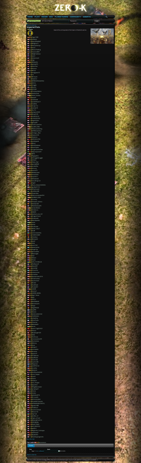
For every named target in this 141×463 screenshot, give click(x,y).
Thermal (34, 322)
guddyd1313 (36, 187)
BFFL (33, 154)
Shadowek (35, 218)
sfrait (33, 224)
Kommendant (36, 399)
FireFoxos (35, 337)
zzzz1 (33, 56)
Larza (33, 376)
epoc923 (34, 385)
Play (37, 16)
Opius (34, 378)
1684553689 (36, 235)
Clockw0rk (35, 174)
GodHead (35, 285)
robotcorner (35, 272)
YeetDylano (35, 316)
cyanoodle (35, 362)
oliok (33, 222)
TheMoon (35, 407)
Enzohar (34, 351)
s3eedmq (35, 318)
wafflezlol (35, 358)
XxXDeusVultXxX (37, 372)
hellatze (34, 39)
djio (33, 297)
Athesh (34, 160)
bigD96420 (35, 308)
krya (33, 345)
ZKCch (34, 299)
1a (33, 75)
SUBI (33, 231)
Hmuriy (34, 168)
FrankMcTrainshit (37, 401)
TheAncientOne (36, 124)
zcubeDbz (35, 166)
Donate (87, 16)
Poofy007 (35, 287)
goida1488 (35, 405)
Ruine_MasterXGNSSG (39, 185)
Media (44, 16)
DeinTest (34, 66)
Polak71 (34, 347)
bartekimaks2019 (37, 276)
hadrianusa (35, 93)
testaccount (35, 58)
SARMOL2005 (36, 197)
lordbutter (35, 226)
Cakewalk (35, 99)
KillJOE (34, 212)
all (37, 451)
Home (30, 16)
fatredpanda (36, 220)
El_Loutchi (35, 397)
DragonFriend (36, 216)
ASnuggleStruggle (37, 158)
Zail (33, 256)
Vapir (33, 306)
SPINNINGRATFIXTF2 (38, 403)
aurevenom (35, 280)
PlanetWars (61, 16)
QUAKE (34, 89)
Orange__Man (36, 133)
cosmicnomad (36, 410)
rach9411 (35, 176)
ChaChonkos (36, 278)
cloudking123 (36, 181)
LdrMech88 (35, 191)
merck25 (35, 170)
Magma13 (35, 43)
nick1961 (35, 245)
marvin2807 (36, 52)
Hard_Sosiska (36, 95)
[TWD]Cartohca (36, 131)
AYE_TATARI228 (37, 262)
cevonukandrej (36, 233)
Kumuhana (35, 341)
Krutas (34, 283)
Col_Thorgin (35, 382)
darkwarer (35, 432)
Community (75, 16)
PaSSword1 (35, 264)
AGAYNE (34, 268)
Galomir (34, 79)
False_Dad (35, 162)
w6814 (34, 428)
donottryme (35, 303)
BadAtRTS (35, 435)
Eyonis (34, 87)
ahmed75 (35, 64)
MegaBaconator (37, 387)
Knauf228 (35, 114)
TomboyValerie (36, 91)
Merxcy (34, 343)
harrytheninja (36, 45)
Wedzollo (35, 62)
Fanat (34, 260)
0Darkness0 (35, 189)
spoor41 (34, 353)
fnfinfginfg (35, 422)
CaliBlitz (34, 104)
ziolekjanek (35, 141)
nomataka (35, 349)
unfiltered (41, 451)
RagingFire (35, 156)
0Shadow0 (35, 179)
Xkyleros (34, 137)
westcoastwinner (37, 314)
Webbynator (36, 172)
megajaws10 (36, 72)
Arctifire (34, 368)
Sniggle (34, 85)
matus (34, 393)
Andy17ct (35, 106)
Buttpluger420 (36, 333)
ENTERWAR (35, 301)
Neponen (35, 364)
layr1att (34, 414)
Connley (34, 199)
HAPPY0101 (35, 366)
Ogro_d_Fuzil (36, 418)
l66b (33, 335)
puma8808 (35, 164)
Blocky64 (35, 239)
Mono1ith (35, 412)
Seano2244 (35, 135)
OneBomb (35, 355)
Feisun (34, 330)
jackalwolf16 (36, 395)
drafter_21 (35, 416)
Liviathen (35, 274)
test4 (33, 241)
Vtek (33, 243)
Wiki (51, 16)
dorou (34, 83)
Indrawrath (35, 204)
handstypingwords (37, 437)
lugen (34, 183)
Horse (34, 391)
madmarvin (35, 116)
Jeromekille (35, 251)
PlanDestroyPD (36, 206)
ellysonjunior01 (37, 152)
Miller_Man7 (36, 228)
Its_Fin (34, 110)
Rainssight (35, 253)
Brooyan (34, 77)
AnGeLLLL (35, 210)
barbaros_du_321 (37, 214)
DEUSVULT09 (36, 139)
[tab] (31, 445)
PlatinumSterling (37, 129)
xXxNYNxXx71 (36, 102)
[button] (97, 21)
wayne (34, 97)
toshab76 (35, 108)
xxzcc (33, 47)
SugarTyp (35, 249)
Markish (34, 370)
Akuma (34, 68)
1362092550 (36, 118)
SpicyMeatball (36, 41)
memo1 (34, 291)
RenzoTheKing (36, 49)
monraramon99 (37, 339)
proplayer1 (35, 389)
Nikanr (34, 258)
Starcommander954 (38, 195)
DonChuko (35, 320)
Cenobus (34, 237)
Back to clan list (31, 25)
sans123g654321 (37, 328)
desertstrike (35, 247)
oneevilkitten (36, 208)
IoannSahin (35, 147)
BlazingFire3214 (37, 420)
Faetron (34, 380)
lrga (33, 60)
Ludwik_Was (36, 127)
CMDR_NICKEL (36, 293)
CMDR (34, 289)
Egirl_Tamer (35, 295)
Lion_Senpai (35, 374)
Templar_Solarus (37, 201)
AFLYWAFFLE (36, 426)
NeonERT (35, 266)
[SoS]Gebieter (36, 145)
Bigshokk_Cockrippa (38, 430)
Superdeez (35, 193)
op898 (34, 310)
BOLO (34, 70)
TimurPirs (35, 270)
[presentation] (31, 445)
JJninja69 (34, 122)
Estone (34, 312)
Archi (33, 326)
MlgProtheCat (36, 54)
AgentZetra (35, 120)
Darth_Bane (35, 424)
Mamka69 (35, 324)
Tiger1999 (35, 37)
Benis (34, 143)
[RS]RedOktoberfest (38, 81)
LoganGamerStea (37, 149)
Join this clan (31, 439)
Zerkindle (35, 360)
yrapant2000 (36, 112)
